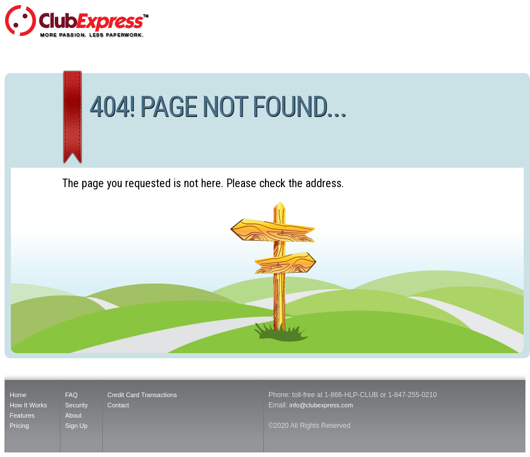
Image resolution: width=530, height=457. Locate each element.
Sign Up (76, 425)
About (73, 415)
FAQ (71, 394)
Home (18, 394)
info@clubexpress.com (321, 405)
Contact (118, 405)
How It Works (28, 405)
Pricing (19, 425)
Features (22, 415)
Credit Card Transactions (142, 394)
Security (76, 405)
